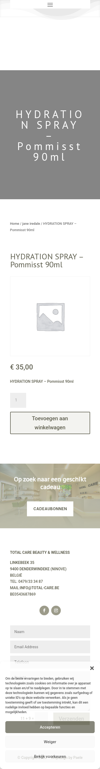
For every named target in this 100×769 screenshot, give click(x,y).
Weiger (50, 741)
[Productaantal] (18, 400)
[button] (92, 668)
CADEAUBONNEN (50, 508)
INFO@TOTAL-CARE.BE (39, 588)
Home (14, 224)
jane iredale (31, 224)
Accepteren (50, 727)
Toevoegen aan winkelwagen (50, 423)
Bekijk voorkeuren (50, 756)
